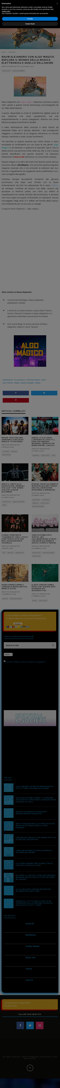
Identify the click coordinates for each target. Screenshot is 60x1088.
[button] (57, 1063)
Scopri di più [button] (30, 1083)
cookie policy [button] (6, 1071)
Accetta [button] (30, 1078)
